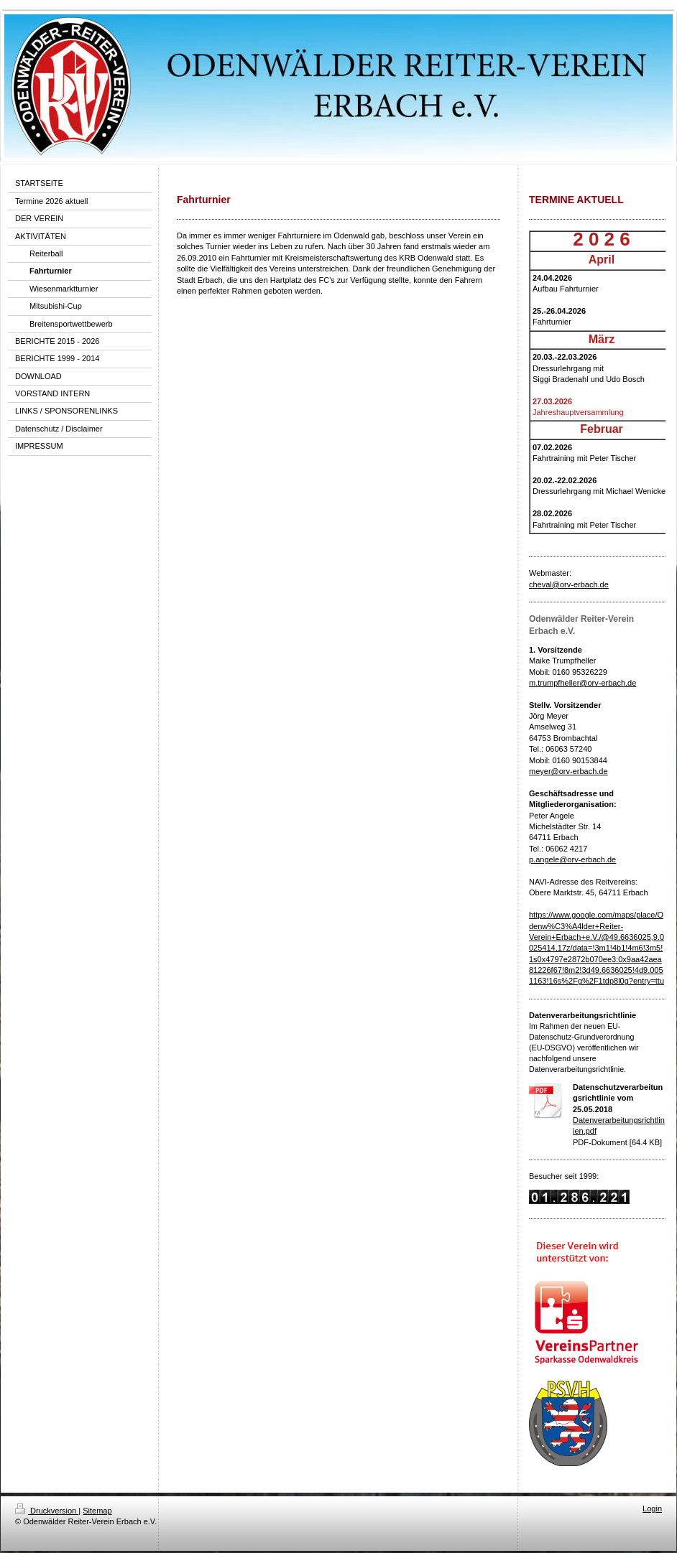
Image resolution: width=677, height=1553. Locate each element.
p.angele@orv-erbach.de (572, 859)
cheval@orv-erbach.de (569, 584)
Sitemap (97, 1510)
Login (652, 1508)
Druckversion (46, 1510)
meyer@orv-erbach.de (568, 771)
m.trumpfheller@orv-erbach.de (582, 682)
